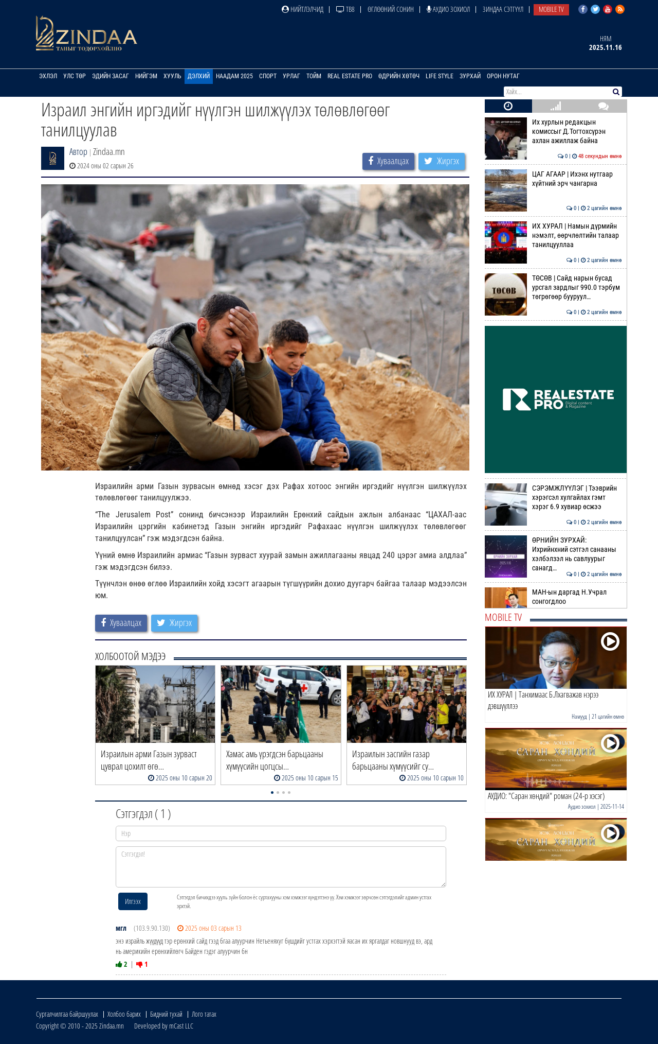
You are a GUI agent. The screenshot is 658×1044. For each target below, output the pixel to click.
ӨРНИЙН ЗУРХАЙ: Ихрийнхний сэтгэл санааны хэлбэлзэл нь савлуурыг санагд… (553, 554)
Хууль (172, 76)
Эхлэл (48, 76)
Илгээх (133, 901)
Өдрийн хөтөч (398, 76)
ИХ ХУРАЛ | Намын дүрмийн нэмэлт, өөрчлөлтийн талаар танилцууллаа (553, 235)
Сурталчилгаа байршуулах (67, 1014)
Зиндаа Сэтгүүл (503, 9)
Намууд (579, 716)
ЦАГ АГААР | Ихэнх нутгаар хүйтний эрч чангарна (553, 178)
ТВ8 (345, 9)
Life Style (439, 76)
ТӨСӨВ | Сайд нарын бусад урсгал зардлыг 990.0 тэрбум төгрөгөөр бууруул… (553, 287)
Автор (78, 151)
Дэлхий (199, 76)
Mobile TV (551, 9)
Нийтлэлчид (302, 9)
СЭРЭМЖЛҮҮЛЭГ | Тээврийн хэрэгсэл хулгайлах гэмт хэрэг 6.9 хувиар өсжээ (553, 497)
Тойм (313, 76)
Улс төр (74, 76)
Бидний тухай (166, 1014)
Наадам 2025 (234, 76)
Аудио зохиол (448, 9)
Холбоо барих (124, 1014)
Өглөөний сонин (391, 9)
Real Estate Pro (349, 76)
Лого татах (204, 1014)
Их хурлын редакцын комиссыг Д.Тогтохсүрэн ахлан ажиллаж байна (553, 131)
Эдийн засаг (110, 76)
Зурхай (470, 76)
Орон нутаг (503, 76)
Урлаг (291, 76)
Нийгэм (146, 76)
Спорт (268, 76)
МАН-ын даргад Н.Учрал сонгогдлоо (553, 596)
